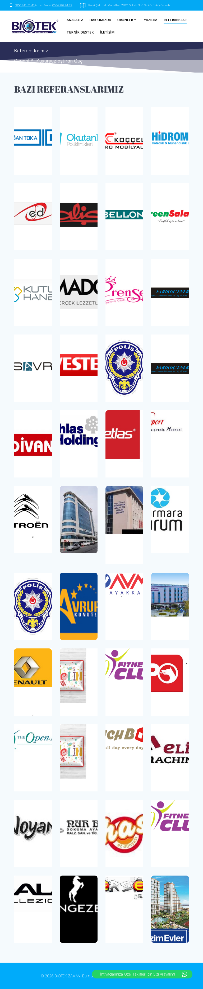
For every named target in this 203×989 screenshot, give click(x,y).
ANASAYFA (75, 20)
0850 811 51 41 (25, 5)
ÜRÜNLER (125, 20)
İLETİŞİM (107, 32)
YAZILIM (150, 20)
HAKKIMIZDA (100, 20)
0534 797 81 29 (62, 5)
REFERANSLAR (175, 20)
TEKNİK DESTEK (80, 32)
